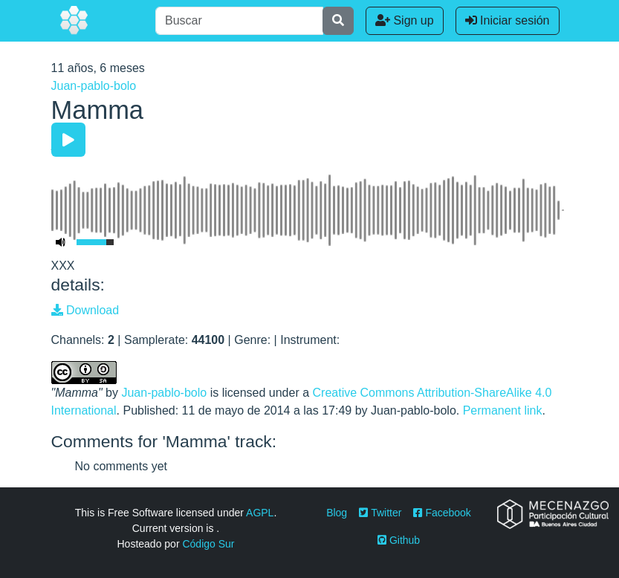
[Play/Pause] (68, 140)
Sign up (404, 20)
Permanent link (502, 410)
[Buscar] (239, 21)
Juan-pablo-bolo (94, 85)
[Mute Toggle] (61, 242)
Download (85, 310)
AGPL (259, 513)
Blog (336, 513)
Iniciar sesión (507, 20)
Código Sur (208, 544)
